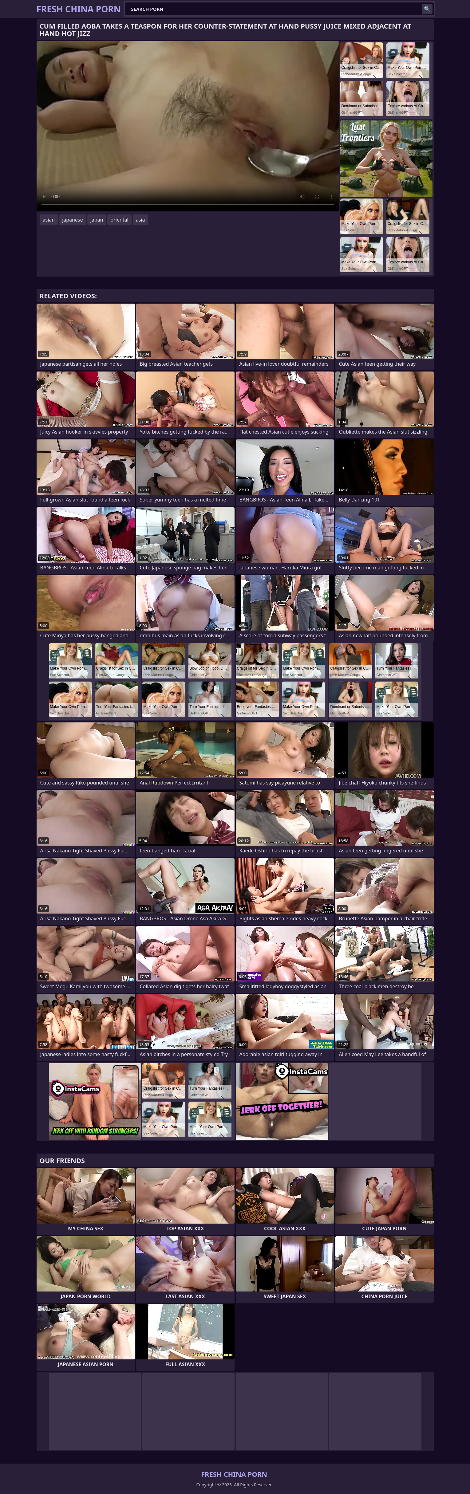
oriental (119, 219)
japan (96, 219)
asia (140, 219)
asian (49, 219)
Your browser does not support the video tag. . (188, 126)
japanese (72, 219)
